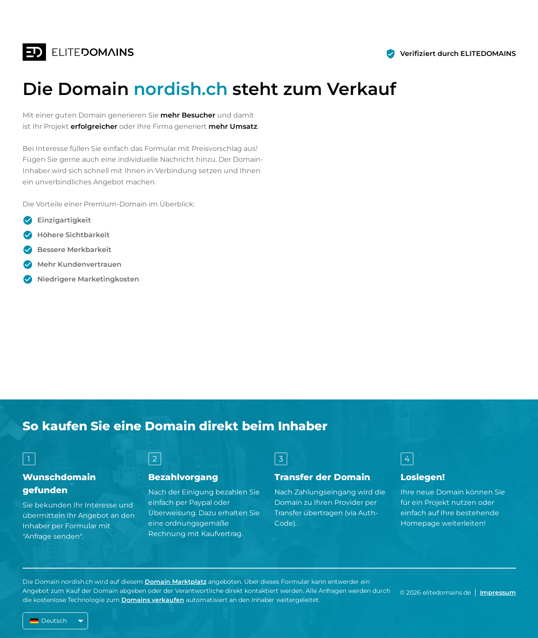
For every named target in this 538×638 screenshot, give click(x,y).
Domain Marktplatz (175, 582)
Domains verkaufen (152, 600)
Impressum (498, 592)
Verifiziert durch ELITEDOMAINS (458, 53)
